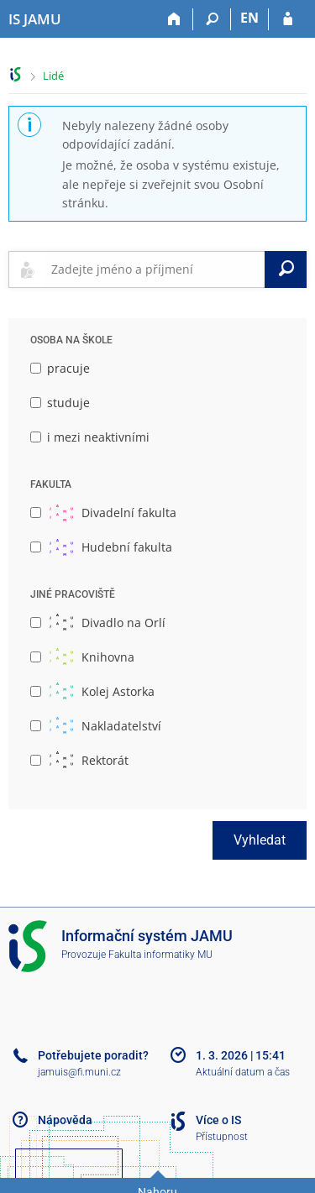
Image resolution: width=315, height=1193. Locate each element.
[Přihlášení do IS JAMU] (288, 19)
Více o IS (218, 1120)
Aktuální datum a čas (243, 1072)
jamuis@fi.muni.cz (79, 1072)
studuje (60, 403)
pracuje (60, 368)
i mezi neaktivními (90, 437)
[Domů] (174, 19)
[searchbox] (155, 269)
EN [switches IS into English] (249, 17)
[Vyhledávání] (212, 19)
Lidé (53, 75)
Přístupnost (222, 1137)
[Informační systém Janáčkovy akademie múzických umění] (34, 19)
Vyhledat (260, 840)
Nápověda (65, 1120)
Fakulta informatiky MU (160, 954)
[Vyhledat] (286, 269)
